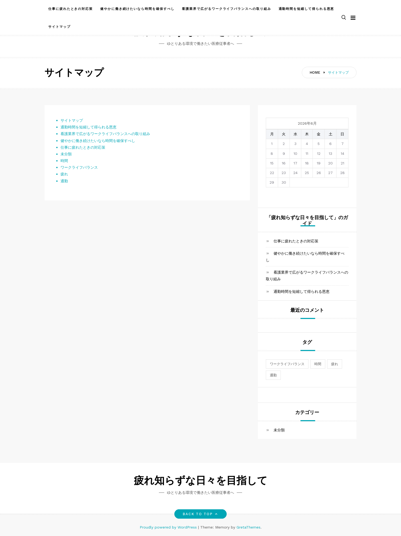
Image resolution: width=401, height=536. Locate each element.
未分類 (66, 154)
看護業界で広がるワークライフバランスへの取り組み (226, 9)
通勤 (64, 181)
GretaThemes (248, 527)
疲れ (64, 174)
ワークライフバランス (79, 167)
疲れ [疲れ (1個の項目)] (334, 364)
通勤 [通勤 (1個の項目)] (273, 375)
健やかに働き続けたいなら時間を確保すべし (137, 9)
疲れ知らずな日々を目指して (200, 481)
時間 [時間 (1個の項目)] (317, 364)
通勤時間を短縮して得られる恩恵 (306, 9)
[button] (344, 17)
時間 (64, 161)
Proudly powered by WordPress (169, 527)
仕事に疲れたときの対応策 (70, 9)
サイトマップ (59, 27)
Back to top (201, 514)
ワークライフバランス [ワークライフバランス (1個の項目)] (287, 364)
